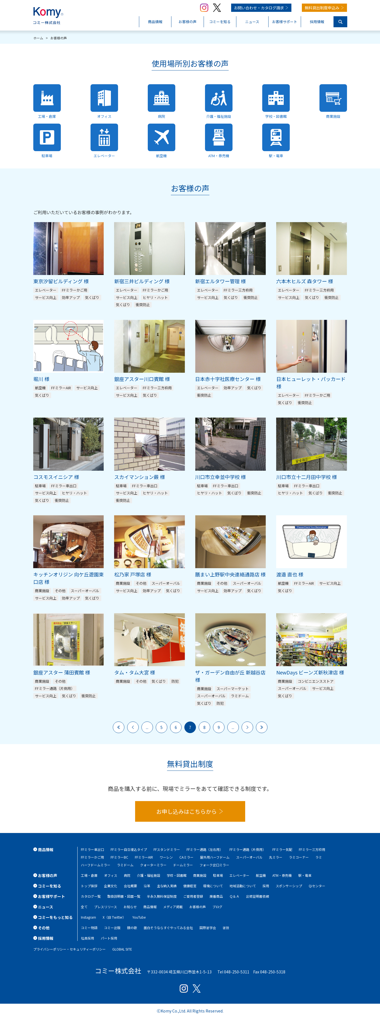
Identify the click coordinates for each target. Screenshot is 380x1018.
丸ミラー (275, 857)
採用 (266, 885)
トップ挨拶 (89, 885)
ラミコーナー (299, 857)
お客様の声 (197, 906)
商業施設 (199, 875)
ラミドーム (125, 864)
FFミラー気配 (282, 849)
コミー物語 (89, 927)
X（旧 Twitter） (114, 917)
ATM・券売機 (282, 875)
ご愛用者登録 (193, 896)
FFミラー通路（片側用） (247, 849)
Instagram (88, 917)
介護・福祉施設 (148, 875)
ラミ (318, 857)
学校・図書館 (177, 875)
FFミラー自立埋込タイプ (129, 849)
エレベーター (239, 875)
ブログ (217, 906)
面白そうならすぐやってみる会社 (168, 927)
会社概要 (130, 885)
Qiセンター (317, 885)
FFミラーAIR (144, 857)
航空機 (261, 875)
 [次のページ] (247, 727)
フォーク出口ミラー (214, 864)
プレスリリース (105, 906)
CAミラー (186, 857)
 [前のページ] (133, 727)
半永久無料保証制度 (162, 896)
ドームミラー (183, 864)
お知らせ (130, 906)
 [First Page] (119, 727)
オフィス (110, 875)
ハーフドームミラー (95, 864)
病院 (127, 875)
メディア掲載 (173, 906)
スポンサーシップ (289, 885)
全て (84, 906)
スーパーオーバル (249, 857)
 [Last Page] (262, 727)
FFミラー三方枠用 (312, 849)
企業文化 (110, 885)
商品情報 (150, 906)
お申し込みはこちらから (186, 811)
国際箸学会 (207, 927)
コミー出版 (112, 927)
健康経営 (189, 885)
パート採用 (109, 938)
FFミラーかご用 (92, 857)
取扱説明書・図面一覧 (123, 896)
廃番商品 (216, 896)
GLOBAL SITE (122, 949)
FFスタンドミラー (167, 849)
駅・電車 (304, 875)
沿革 (147, 885)
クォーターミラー (153, 864)
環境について (213, 885)
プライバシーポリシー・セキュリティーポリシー (69, 949)
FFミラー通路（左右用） (205, 849)
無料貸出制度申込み (322, 7)
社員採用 (87, 938)
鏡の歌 (132, 927)
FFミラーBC (119, 857)
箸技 (226, 927)
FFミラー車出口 (92, 849)
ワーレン (166, 857)
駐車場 (218, 875)
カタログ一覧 (91, 896)
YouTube (139, 917)
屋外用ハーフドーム (214, 857)
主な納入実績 (167, 885)
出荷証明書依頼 (257, 896)
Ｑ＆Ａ (234, 896)
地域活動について (242, 885)
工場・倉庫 (89, 875)
